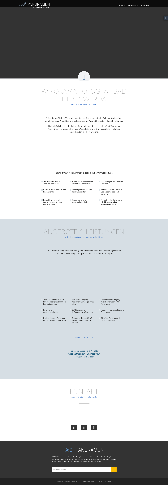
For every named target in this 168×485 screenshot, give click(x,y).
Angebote (133, 5)
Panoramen (34, 6)
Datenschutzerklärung (71, 481)
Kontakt (145, 5)
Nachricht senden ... (61, 470)
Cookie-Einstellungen (88, 481)
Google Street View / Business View (84, 353)
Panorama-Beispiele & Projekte (84, 351)
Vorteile (120, 5)
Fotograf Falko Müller (84, 356)
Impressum (60, 481)
